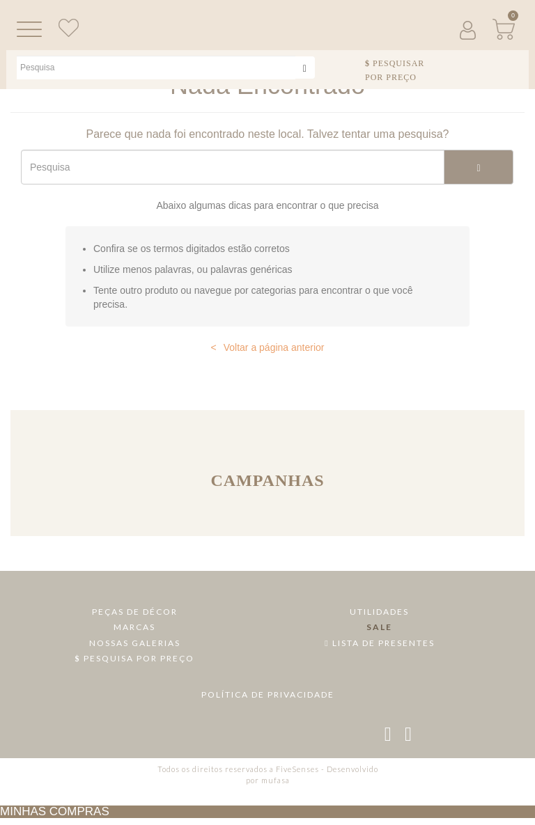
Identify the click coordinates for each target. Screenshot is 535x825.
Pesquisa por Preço (134, 658)
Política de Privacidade (267, 694)
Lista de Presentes (379, 643)
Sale (379, 627)
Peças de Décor (135, 611)
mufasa (275, 780)
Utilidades (379, 611)
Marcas (134, 627)
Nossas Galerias (134, 643)
